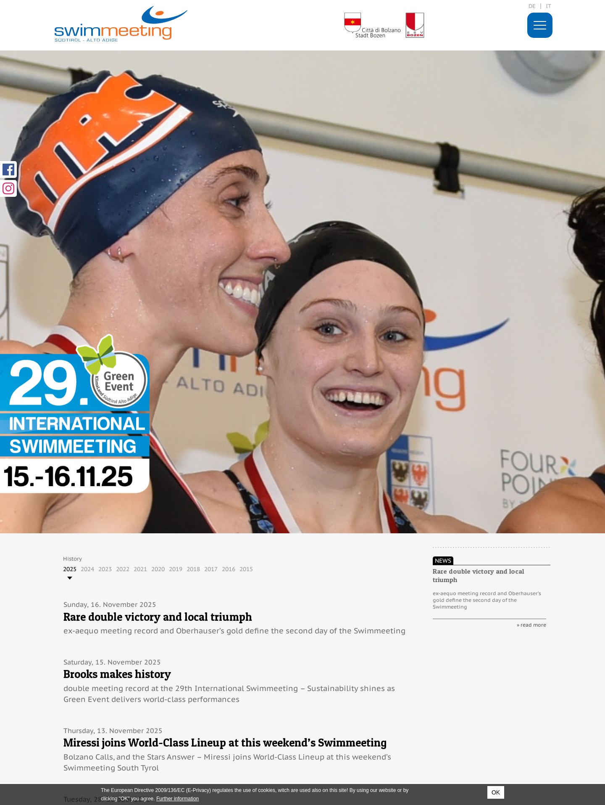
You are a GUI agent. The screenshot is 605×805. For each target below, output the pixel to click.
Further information (177, 799)
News (443, 560)
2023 (105, 569)
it (548, 6)
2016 (228, 569)
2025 (69, 569)
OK (496, 792)
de (532, 6)
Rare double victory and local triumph (157, 617)
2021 (140, 569)
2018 (193, 569)
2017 (211, 569)
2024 (87, 569)
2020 (158, 569)
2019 (175, 569)
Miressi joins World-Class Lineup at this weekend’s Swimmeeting (225, 742)
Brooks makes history (117, 674)
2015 (246, 569)
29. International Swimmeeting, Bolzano (121, 23)
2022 (122, 569)
